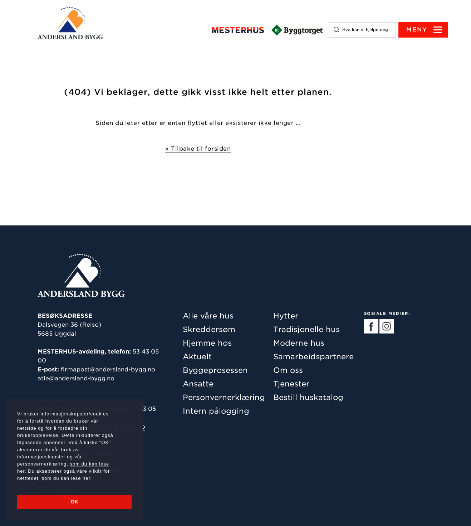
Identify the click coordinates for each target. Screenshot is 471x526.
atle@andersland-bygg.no (76, 378)
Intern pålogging (216, 410)
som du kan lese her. (67, 478)
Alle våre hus (208, 315)
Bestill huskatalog (308, 397)
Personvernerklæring (224, 397)
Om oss (288, 370)
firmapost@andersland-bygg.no (108, 369)
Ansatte (198, 383)
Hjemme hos (207, 343)
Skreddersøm (209, 329)
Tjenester (291, 383)
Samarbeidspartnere (313, 356)
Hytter (285, 315)
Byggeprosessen (215, 370)
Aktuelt (197, 356)
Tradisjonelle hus (306, 329)
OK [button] (74, 502)
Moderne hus (298, 343)
